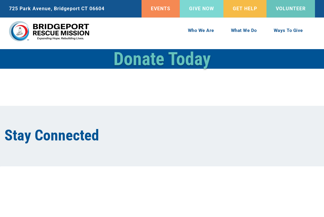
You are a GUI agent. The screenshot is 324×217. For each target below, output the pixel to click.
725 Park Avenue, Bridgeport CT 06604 (56, 8)
